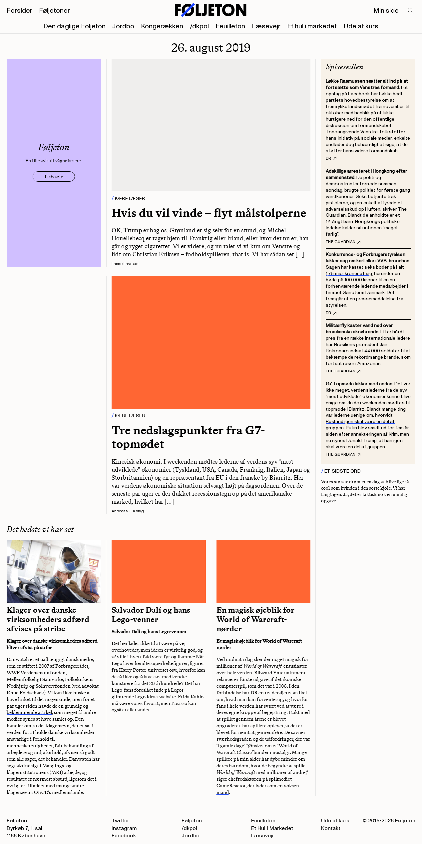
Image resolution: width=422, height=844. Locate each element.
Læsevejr (266, 26)
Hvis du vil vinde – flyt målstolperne (209, 213)
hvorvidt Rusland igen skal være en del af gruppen (360, 421)
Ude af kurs (360, 26)
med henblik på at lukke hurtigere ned (360, 116)
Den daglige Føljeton (74, 26)
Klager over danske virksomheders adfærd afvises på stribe (48, 619)
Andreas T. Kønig (128, 511)
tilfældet (35, 786)
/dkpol (199, 26)
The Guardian (343, 242)
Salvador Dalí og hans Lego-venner (151, 614)
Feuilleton (230, 26)
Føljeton (192, 820)
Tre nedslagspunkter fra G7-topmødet (188, 437)
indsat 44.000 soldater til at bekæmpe (368, 354)
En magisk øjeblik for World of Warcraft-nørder (255, 619)
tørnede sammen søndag (361, 187)
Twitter (120, 820)
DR (331, 158)
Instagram (124, 828)
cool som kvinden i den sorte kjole (355, 488)
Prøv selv (54, 176)
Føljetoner (54, 10)
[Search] (411, 11)
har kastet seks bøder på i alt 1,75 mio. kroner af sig (365, 270)
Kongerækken (162, 26)
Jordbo (123, 26)
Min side (386, 10)
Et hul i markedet (312, 26)
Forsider (19, 10)
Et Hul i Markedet (272, 828)
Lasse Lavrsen (125, 264)
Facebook (124, 835)
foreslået (143, 690)
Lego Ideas (146, 697)
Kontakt (330, 828)
